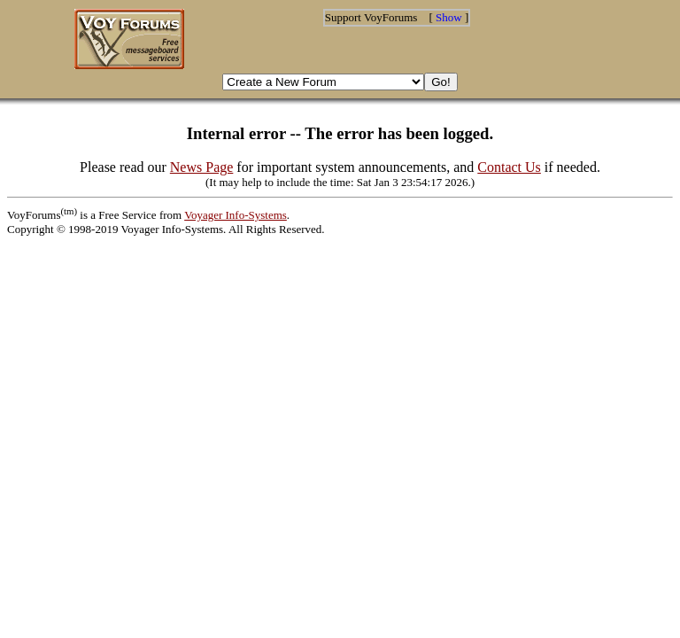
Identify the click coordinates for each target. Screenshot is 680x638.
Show (449, 17)
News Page (202, 167)
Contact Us (509, 167)
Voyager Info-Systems (235, 215)
